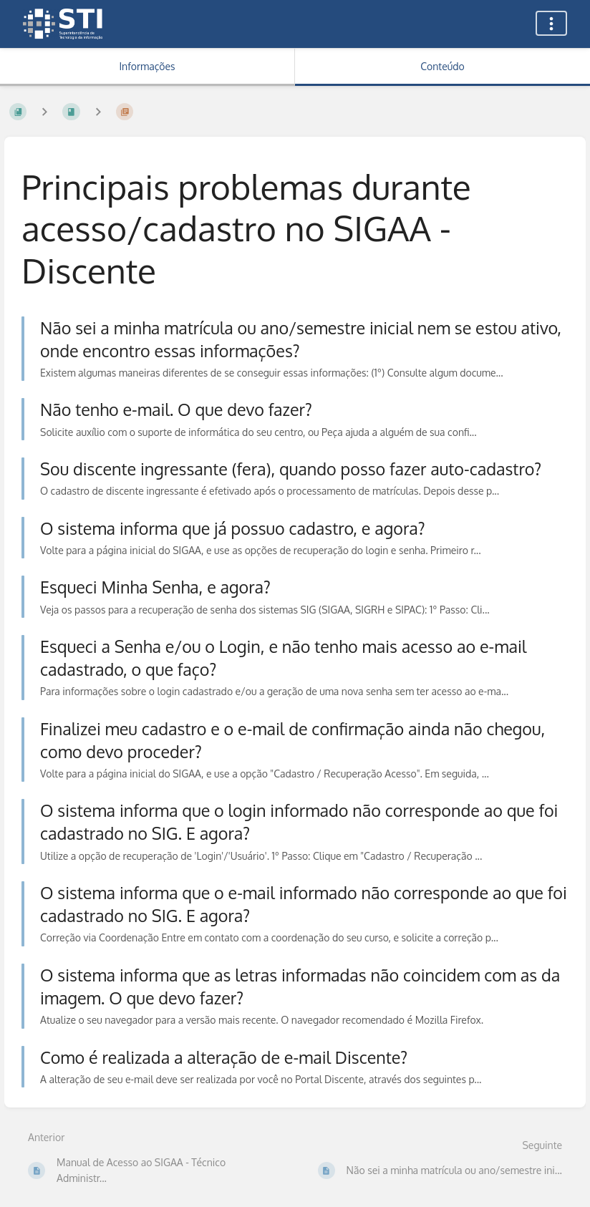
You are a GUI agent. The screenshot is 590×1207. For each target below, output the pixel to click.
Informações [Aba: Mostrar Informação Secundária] (147, 66)
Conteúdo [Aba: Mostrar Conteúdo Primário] (442, 66)
